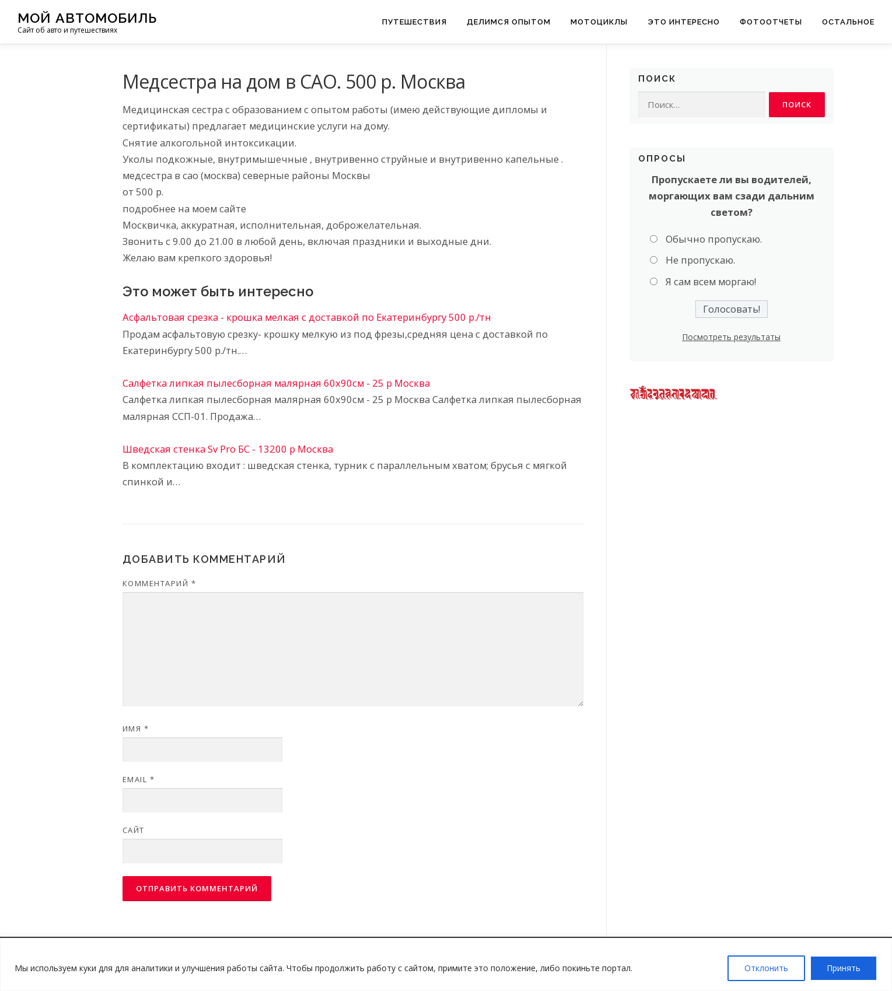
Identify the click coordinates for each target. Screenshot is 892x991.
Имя (136, 728)
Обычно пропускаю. (714, 239)
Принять (843, 968)
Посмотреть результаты (731, 337)
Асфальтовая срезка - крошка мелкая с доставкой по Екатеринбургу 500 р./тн (307, 317)
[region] (446, 964)
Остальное (848, 21)
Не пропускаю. (700, 261)
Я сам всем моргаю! (711, 282)
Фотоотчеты (771, 21)
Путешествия (414, 21)
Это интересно (684, 21)
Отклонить (766, 968)
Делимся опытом (509, 21)
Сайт (134, 830)
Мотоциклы (599, 21)
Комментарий (160, 583)
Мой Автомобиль (87, 18)
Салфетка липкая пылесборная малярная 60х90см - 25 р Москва (276, 383)
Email (139, 779)
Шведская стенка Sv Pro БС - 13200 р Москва (228, 449)
